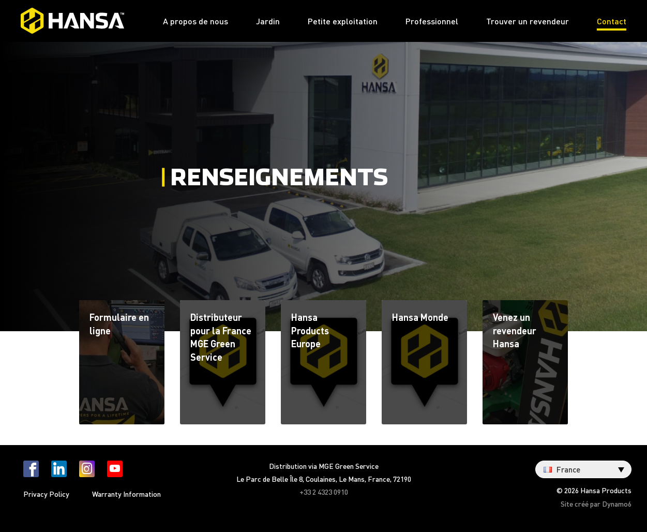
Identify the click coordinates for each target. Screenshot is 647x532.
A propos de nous (195, 21)
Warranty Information (126, 493)
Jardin (268, 21)
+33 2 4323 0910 (323, 491)
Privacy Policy (46, 493)
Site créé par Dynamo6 (596, 503)
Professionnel (431, 21)
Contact (611, 21)
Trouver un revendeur (527, 21)
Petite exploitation (343, 21)
